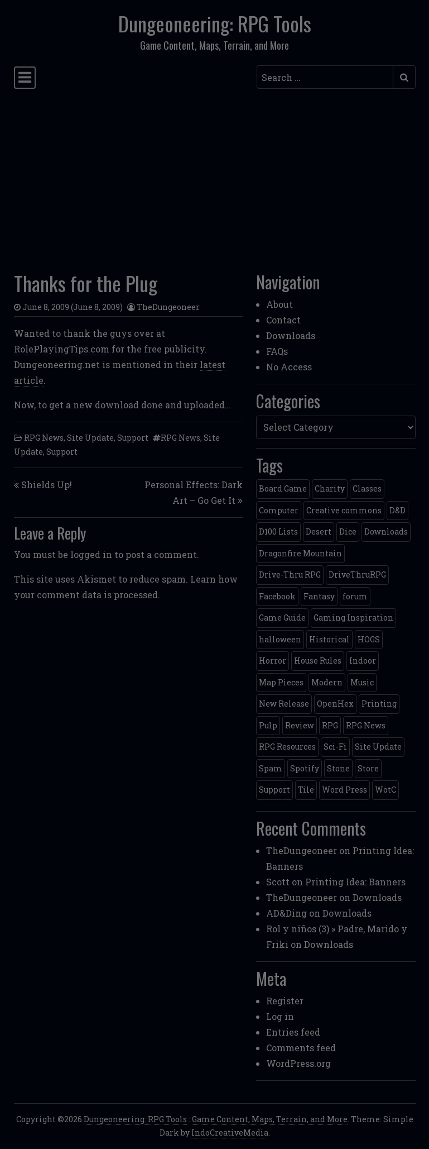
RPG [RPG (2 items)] (330, 725)
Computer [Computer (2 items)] (278, 510)
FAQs (277, 351)
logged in (91, 554)
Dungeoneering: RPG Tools (214, 23)
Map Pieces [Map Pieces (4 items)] (281, 682)
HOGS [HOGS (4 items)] (369, 639)
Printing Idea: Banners (355, 882)
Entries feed (293, 1032)
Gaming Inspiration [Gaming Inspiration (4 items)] (353, 617)
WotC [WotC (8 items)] (385, 789)
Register (284, 1001)
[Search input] (325, 77)
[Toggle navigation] (25, 77)
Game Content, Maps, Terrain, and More (270, 1119)
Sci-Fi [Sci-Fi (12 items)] (335, 746)
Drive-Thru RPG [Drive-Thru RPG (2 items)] (290, 574)
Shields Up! (46, 484)
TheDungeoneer (168, 307)
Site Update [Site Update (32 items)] (378, 746)
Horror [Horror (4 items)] (272, 660)
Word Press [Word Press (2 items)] (344, 789)
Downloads (290, 335)
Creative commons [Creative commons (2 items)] (344, 510)
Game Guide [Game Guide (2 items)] (282, 617)
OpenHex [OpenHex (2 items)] (335, 703)
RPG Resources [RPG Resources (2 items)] (287, 746)
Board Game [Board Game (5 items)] (283, 488)
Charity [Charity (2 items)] (330, 488)
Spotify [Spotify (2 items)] (304, 768)
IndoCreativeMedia (229, 1132)
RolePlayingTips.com (61, 349)
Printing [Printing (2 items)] (379, 703)
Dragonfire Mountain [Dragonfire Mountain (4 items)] (300, 553)
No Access (289, 367)
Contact (283, 320)
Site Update (90, 437)
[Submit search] (404, 77)
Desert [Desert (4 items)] (318, 531)
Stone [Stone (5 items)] (338, 768)
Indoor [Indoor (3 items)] (362, 660)
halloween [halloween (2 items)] (280, 639)
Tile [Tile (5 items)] (306, 789)
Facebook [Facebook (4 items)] (277, 596)
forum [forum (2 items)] (355, 596)
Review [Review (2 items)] (299, 725)
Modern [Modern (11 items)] (327, 682)
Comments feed (301, 1047)
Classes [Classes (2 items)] (367, 488)
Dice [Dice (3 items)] (347, 531)
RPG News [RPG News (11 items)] (365, 725)
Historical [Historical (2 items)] (329, 639)
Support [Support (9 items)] (274, 789)
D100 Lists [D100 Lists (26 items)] (278, 531)
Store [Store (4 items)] (368, 768)
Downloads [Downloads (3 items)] (386, 531)
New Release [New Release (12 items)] (284, 703)
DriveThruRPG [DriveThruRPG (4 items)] (357, 574)
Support (132, 437)
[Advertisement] (215, 177)
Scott (278, 882)
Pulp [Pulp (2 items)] (268, 725)
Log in (280, 1016)
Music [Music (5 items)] (362, 682)
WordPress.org (298, 1063)
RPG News (44, 437)
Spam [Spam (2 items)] (270, 768)
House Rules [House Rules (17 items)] (317, 660)
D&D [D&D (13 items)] (397, 510)
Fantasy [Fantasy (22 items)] (319, 596)
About (279, 304)
